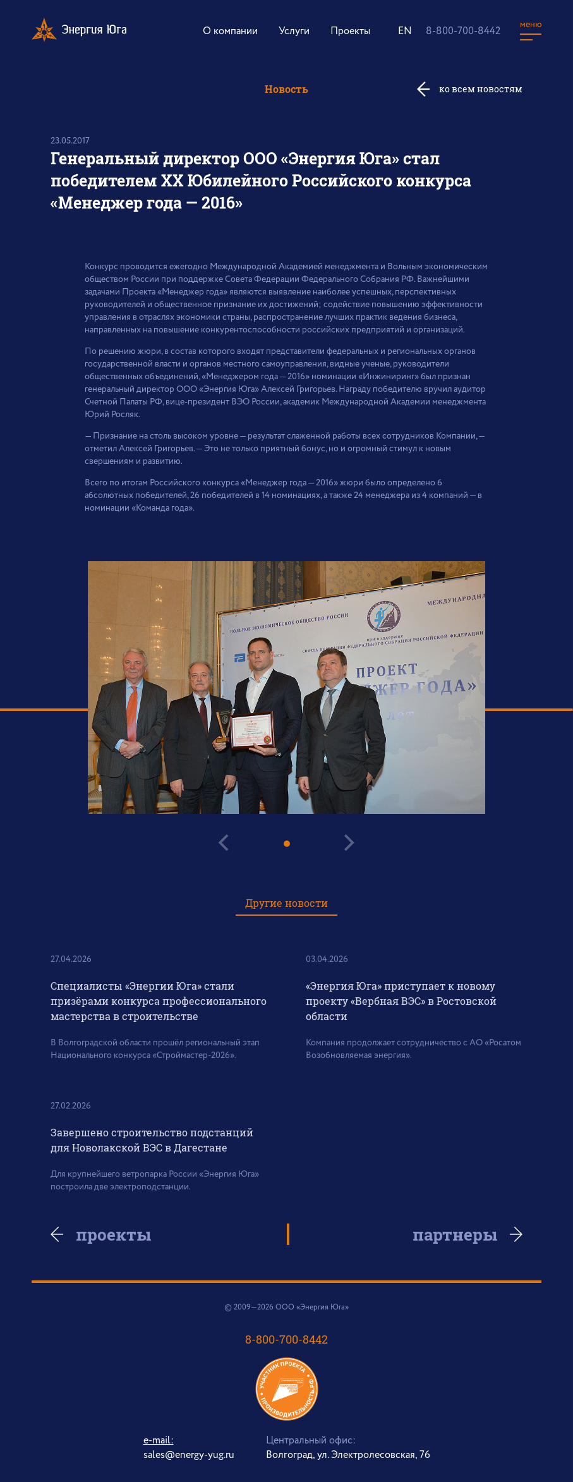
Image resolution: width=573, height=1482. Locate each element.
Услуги (294, 31)
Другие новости (286, 902)
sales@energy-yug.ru (188, 1455)
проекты (113, 1234)
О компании (230, 31)
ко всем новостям (480, 89)
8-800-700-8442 (463, 31)
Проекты (350, 31)
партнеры (455, 1234)
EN (405, 31)
